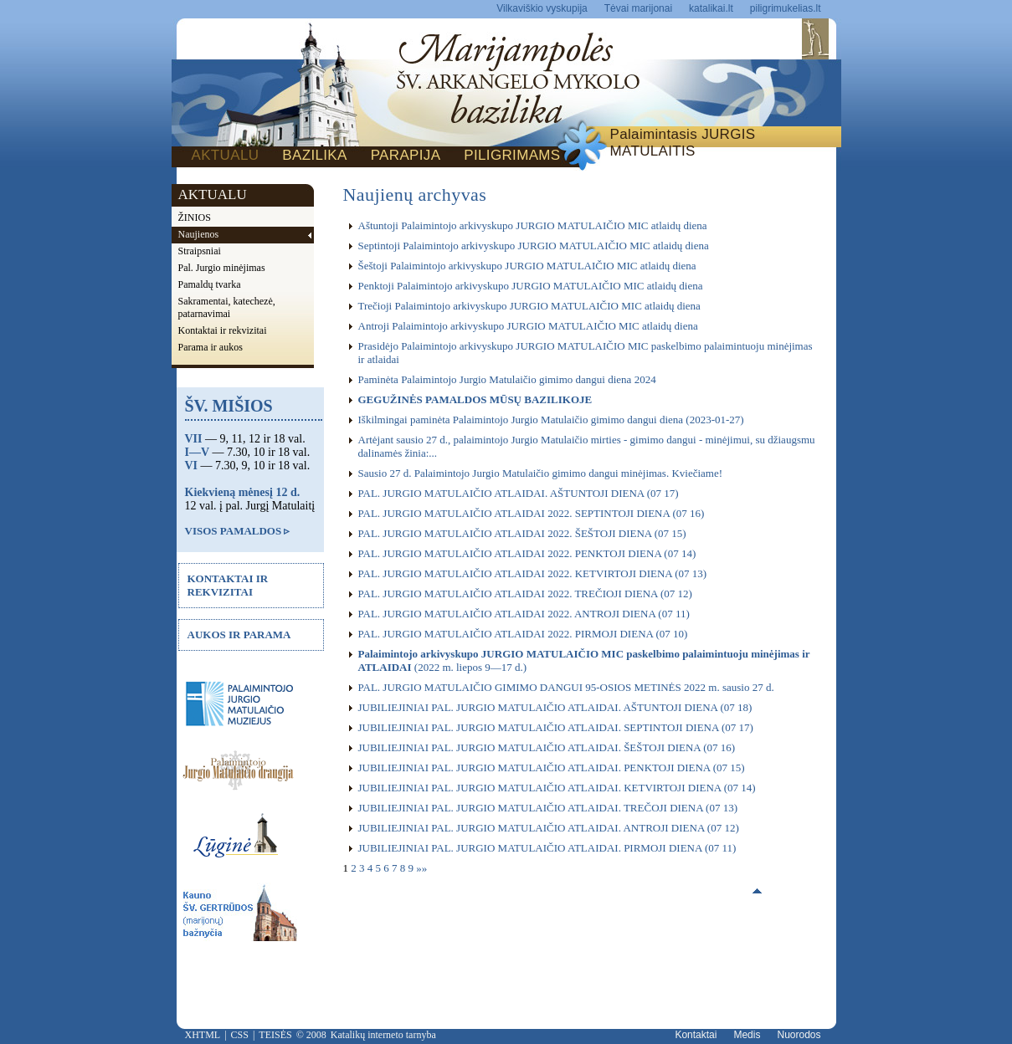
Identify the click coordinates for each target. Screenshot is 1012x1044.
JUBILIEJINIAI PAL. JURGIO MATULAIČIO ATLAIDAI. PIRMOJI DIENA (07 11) (547, 848)
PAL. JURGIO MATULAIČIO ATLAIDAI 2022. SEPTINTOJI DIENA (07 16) (531, 513)
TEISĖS (275, 1035)
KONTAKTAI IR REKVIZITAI (228, 585)
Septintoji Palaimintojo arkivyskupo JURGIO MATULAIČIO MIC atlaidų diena (533, 245)
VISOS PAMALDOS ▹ (237, 531)
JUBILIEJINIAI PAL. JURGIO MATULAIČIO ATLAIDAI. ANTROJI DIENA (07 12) (548, 827)
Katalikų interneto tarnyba (383, 1035)
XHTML (203, 1035)
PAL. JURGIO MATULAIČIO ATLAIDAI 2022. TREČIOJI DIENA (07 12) (525, 593)
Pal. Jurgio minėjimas (221, 268)
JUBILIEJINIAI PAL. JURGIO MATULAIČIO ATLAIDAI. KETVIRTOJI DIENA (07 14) (557, 787)
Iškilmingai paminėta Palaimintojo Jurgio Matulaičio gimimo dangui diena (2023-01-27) (551, 419)
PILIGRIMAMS (512, 155)
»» (421, 868)
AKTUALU (225, 155)
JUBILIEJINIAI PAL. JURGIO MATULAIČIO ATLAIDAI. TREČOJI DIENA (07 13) (548, 807)
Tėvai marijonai (638, 8)
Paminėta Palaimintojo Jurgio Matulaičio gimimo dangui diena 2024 (507, 379)
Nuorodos (798, 1035)
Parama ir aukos (210, 347)
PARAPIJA (406, 155)
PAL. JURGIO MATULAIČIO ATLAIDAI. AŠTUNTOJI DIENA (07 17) (518, 493)
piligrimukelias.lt (785, 8)
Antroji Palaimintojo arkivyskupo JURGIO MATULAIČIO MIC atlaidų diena (528, 326)
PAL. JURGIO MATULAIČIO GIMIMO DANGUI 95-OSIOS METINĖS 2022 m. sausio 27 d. (566, 687)
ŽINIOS (194, 217)
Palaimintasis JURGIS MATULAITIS (683, 142)
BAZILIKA (314, 155)
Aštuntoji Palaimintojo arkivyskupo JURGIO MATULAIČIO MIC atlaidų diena (532, 225)
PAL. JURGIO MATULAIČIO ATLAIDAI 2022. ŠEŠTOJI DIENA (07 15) (522, 533)
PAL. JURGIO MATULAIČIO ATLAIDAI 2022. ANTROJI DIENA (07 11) (524, 613)
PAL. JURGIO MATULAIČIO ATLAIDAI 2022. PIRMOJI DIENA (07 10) (523, 633)
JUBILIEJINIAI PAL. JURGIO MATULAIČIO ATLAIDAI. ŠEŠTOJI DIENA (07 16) (547, 747)
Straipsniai (199, 251)
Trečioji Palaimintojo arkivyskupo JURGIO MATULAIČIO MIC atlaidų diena (529, 305)
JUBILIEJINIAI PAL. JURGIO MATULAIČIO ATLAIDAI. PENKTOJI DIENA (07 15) (551, 767)
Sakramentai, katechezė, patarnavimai (226, 307)
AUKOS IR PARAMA (239, 634)
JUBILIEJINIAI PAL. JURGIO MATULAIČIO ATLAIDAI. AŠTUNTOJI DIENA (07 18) (555, 707)
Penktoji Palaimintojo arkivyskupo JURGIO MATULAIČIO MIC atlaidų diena (530, 285)
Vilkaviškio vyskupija (542, 8)
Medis (746, 1035)
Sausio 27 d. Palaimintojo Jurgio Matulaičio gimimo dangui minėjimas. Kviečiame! (540, 473)
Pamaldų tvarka (209, 284)
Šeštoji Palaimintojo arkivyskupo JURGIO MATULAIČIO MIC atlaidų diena (527, 265)
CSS (240, 1035)
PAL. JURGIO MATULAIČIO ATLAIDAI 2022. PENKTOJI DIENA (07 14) (527, 553)
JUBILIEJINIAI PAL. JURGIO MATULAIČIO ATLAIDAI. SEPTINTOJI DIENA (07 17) (555, 727)
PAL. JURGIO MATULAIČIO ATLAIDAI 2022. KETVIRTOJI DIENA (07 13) (532, 573)
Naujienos (198, 234)
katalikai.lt (711, 8)
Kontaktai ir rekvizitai (222, 330)
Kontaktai (696, 1035)
